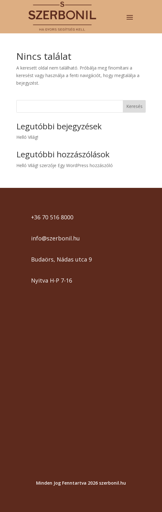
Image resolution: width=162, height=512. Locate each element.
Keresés (134, 106)
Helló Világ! (27, 137)
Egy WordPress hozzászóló (85, 165)
